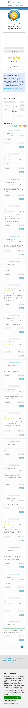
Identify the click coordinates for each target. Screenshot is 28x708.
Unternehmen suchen (18, 5)
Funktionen (9, 5)
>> (21, 649)
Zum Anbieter (14, 51)
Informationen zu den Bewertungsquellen (18, 114)
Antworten (21, 147)
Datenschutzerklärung (13, 703)
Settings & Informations (10, 700)
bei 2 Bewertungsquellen (14, 67)
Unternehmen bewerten (14, 48)
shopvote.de (7, 105)
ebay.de (6, 109)
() (21, 143)
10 (15, 649)
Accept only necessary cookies (12, 697)
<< (5, 647)
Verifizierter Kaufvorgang (14, 130)
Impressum (6, 703)
